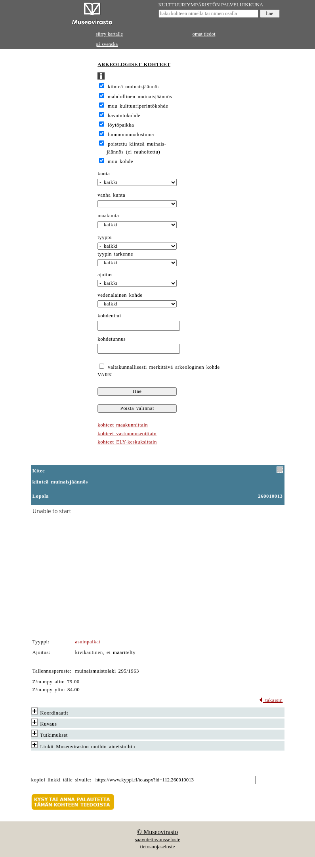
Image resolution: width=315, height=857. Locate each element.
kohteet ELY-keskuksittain (127, 442)
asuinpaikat (88, 642)
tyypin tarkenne (115, 254)
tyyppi (104, 237)
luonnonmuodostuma (131, 134)
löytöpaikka (121, 125)
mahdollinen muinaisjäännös (140, 96)
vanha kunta (111, 195)
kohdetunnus (111, 339)
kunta (103, 173)
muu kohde (120, 161)
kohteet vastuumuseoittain (127, 433)
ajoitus (105, 274)
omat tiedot (204, 34)
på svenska (107, 44)
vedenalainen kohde (119, 295)
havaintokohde (124, 115)
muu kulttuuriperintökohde (138, 106)
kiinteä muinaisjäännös (134, 86)
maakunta (108, 215)
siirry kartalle (109, 34)
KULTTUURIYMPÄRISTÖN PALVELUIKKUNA (210, 5)
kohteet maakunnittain (122, 425)
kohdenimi (109, 316)
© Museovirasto (157, 832)
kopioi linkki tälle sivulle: (61, 780)
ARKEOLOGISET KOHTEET (133, 64)
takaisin (271, 700)
